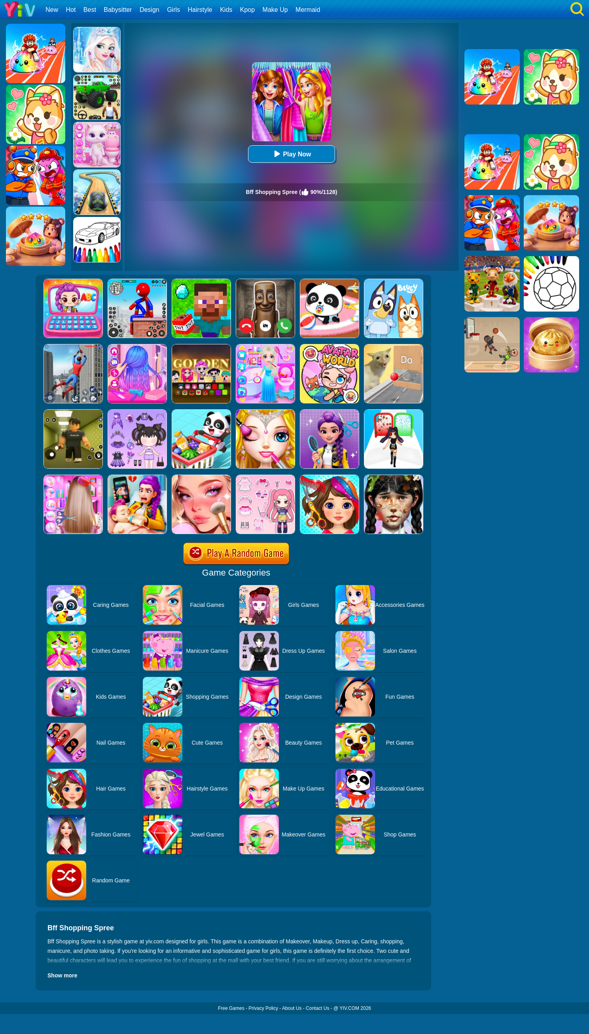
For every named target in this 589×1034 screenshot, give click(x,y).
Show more (62, 975)
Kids (226, 9)
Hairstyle (200, 9)
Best (89, 9)
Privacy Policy (263, 1008)
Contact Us (317, 1008)
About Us (291, 1008)
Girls (173, 9)
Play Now (291, 154)
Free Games (231, 1008)
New (51, 9)
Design (149, 9)
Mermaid (307, 9)
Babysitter (118, 9)
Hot (71, 9)
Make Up (275, 9)
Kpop (247, 9)
